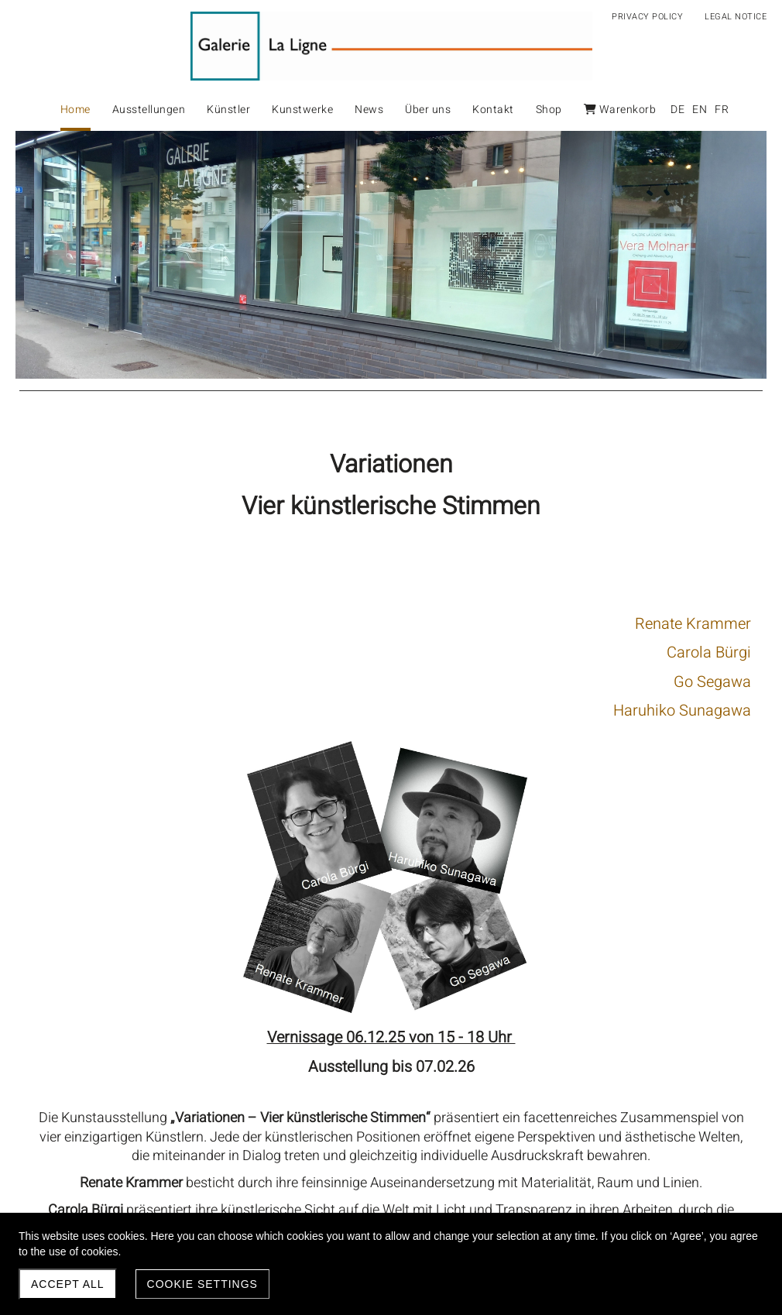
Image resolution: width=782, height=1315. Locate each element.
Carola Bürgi (337, 652)
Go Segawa (340, 682)
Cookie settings (202, 1284)
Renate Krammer (321, 624)
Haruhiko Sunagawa (310, 710)
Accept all (68, 1284)
